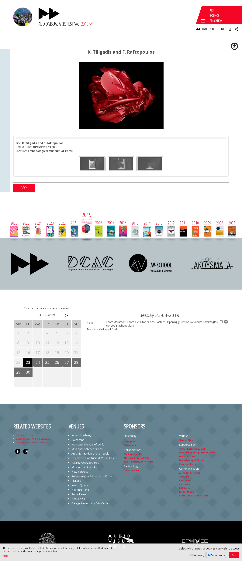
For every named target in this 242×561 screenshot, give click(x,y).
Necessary (199, 555)
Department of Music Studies (31, 442)
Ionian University (24, 435)
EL (230, 29)
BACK (24, 187)
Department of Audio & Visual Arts (33, 439)
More (6, 555)
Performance (218, 555)
